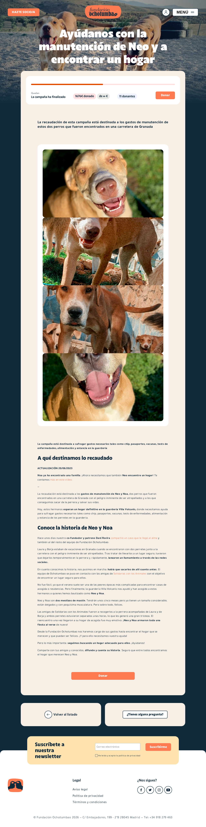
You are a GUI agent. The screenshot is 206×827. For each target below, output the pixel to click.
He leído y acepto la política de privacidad (119, 755)
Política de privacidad (88, 795)
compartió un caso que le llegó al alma (134, 538)
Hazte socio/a (23, 12)
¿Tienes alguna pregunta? (145, 714)
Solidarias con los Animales (129, 574)
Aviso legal (80, 789)
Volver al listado (60, 714)
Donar (103, 676)
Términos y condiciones (90, 802)
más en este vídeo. (61, 480)
